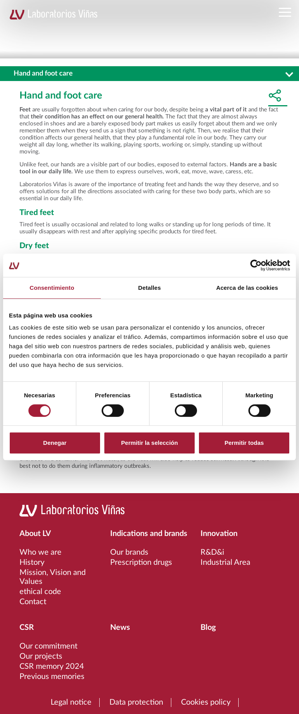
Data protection (136, 702)
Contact (32, 602)
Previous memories (51, 677)
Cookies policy (205, 702)
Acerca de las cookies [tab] (247, 287)
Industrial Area (225, 562)
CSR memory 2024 (51, 666)
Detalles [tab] (149, 287)
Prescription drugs (141, 562)
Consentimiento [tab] (52, 287)
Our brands (129, 552)
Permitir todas (244, 442)
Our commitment (48, 646)
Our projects (40, 656)
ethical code (40, 592)
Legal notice (71, 702)
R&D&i (212, 552)
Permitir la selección (149, 442)
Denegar (55, 442)
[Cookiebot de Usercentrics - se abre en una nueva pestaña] (256, 265)
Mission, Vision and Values (52, 577)
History (31, 562)
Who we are (40, 552)
